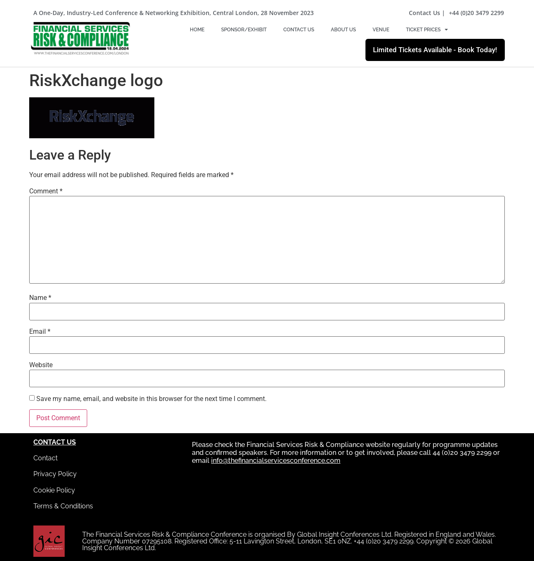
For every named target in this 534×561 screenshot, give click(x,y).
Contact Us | (427, 13)
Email (39, 331)
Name (40, 297)
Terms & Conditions (63, 506)
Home (197, 30)
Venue (381, 30)
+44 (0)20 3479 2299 (476, 13)
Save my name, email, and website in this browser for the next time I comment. (151, 399)
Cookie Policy (54, 490)
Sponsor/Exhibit (244, 30)
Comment (46, 191)
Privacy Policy (55, 474)
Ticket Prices (427, 29)
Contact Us (298, 30)
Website (41, 365)
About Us (343, 30)
